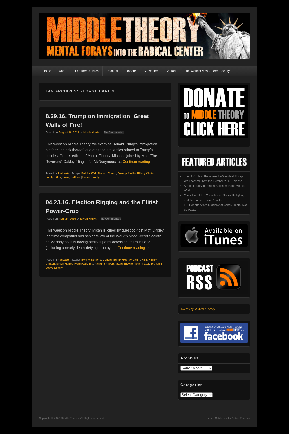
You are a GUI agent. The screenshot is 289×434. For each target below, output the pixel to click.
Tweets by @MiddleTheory (197, 309)
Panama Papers (105, 263)
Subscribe (151, 71)
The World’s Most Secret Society (207, 71)
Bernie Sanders (91, 259)
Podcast (112, 71)
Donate (131, 71)
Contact (171, 71)
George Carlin (127, 173)
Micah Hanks (91, 132)
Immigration (53, 177)
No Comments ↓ (114, 132)
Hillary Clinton (146, 173)
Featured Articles (87, 71)
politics (75, 177)
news (65, 177)
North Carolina (83, 263)
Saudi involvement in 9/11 (132, 263)
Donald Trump (107, 173)
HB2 (144, 259)
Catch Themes (241, 418)
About (63, 71)
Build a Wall (89, 173)
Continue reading (138, 162)
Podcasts (63, 173)
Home (47, 71)
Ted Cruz (156, 263)
